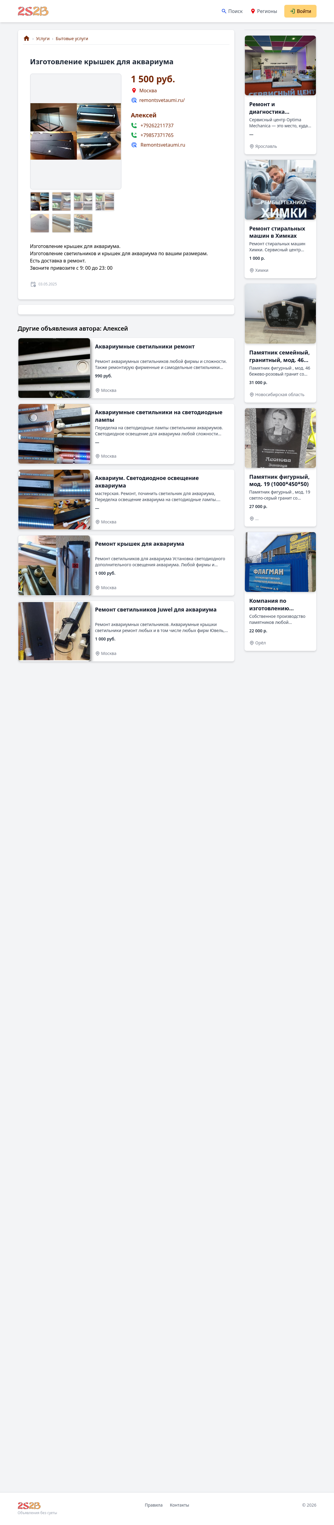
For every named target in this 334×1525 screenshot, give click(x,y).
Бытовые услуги (72, 38)
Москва (148, 90)
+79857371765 (157, 135)
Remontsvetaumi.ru (163, 144)
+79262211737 (157, 125)
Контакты (179, 1505)
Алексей (144, 115)
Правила (154, 1505)
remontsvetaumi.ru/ (162, 100)
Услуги (43, 38)
